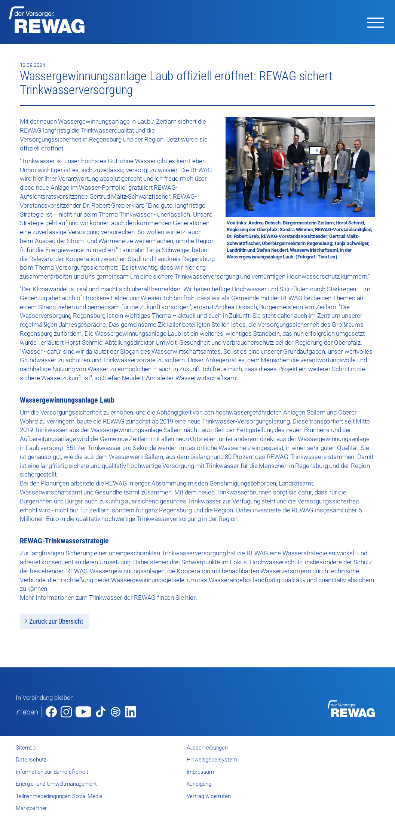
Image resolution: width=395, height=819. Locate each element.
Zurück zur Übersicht (56, 621)
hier (190, 597)
